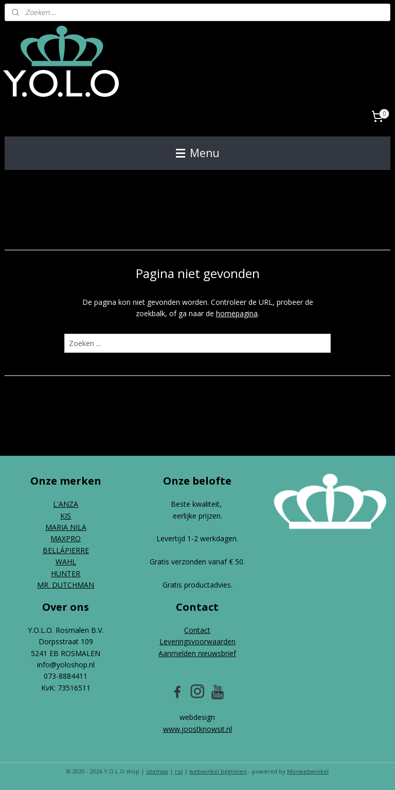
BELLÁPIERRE (66, 550)
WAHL (66, 561)
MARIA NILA (65, 527)
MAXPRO (65, 538)
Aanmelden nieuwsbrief (197, 653)
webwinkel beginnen (218, 771)
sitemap (157, 771)
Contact (197, 630)
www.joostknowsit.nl (197, 729)
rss (179, 771)
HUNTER (65, 573)
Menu (198, 153)
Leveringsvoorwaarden (197, 641)
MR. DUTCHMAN (65, 585)
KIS (65, 516)
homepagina (237, 313)
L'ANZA (65, 504)
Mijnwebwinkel (308, 771)
